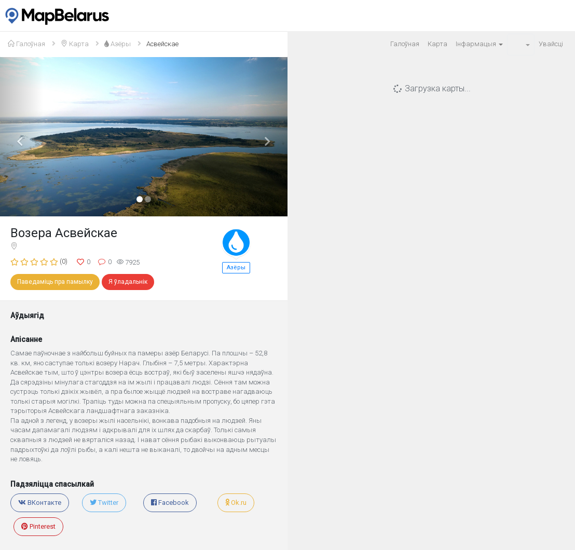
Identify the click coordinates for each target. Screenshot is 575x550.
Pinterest (38, 526)
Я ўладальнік (127, 281)
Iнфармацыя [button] (479, 44)
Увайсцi (551, 44)
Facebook (170, 502)
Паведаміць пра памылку (55, 281)
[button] (521, 44)
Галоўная (404, 44)
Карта (437, 44)
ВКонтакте (39, 502)
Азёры (236, 267)
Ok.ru (236, 502)
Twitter (104, 502)
